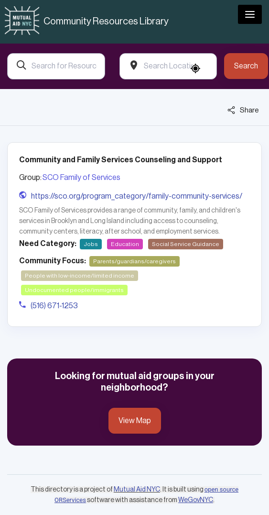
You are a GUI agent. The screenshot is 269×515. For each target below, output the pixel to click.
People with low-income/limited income (79, 276)
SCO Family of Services (81, 177)
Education (125, 244)
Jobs (91, 244)
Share (243, 110)
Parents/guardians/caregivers (134, 261)
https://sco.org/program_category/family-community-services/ (136, 196)
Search (246, 66)
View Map (134, 421)
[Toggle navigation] (250, 14)
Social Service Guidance (185, 244)
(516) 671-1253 (54, 306)
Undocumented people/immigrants (74, 290)
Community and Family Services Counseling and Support (120, 160)
